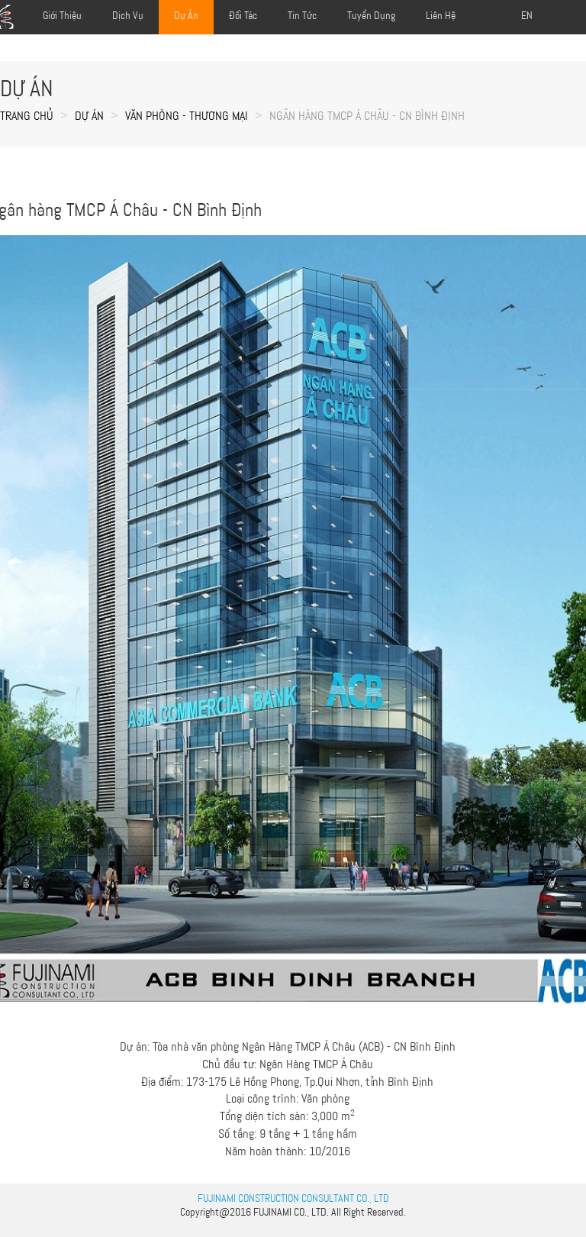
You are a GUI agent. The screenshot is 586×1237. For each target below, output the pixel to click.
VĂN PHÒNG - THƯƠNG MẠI (186, 115)
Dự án (89, 115)
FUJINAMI (272, 1212)
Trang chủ (26, 115)
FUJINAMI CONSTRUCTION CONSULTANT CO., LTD (293, 1198)
